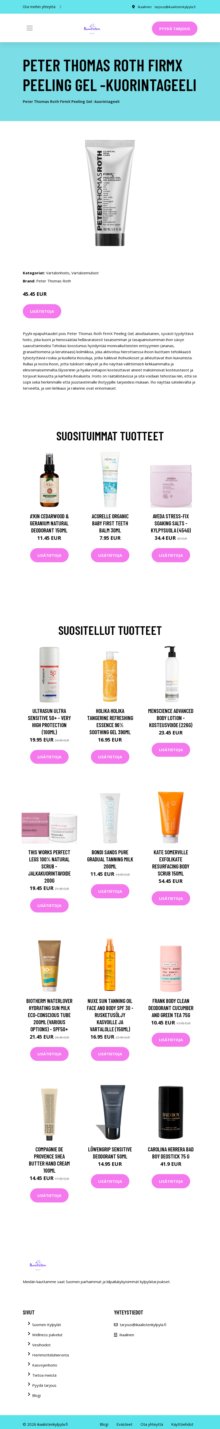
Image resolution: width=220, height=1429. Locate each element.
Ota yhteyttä (152, 1424)
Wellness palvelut (47, 1334)
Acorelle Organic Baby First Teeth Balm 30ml (110, 523)
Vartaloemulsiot (85, 272)
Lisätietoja (42, 311)
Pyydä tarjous (174, 28)
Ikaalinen (141, 6)
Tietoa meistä (44, 1375)
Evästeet (124, 1424)
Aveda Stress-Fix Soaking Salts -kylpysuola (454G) (171, 523)
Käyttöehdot (182, 1424)
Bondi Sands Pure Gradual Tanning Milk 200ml (110, 859)
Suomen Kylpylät (46, 1324)
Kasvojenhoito (44, 1365)
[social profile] (60, 7)
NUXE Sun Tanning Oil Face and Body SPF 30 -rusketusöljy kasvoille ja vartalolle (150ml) (110, 1014)
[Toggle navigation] (29, 28)
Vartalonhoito (57, 272)
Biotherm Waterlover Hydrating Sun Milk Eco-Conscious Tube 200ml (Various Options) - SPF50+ (49, 1014)
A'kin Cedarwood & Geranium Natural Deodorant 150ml (49, 523)
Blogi (36, 1395)
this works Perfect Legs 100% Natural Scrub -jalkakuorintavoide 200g (49, 866)
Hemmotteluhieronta (50, 1354)
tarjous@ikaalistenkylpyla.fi (173, 6)
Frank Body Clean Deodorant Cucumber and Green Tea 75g (170, 1007)
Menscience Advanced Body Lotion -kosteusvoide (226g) (170, 717)
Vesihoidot (41, 1344)
